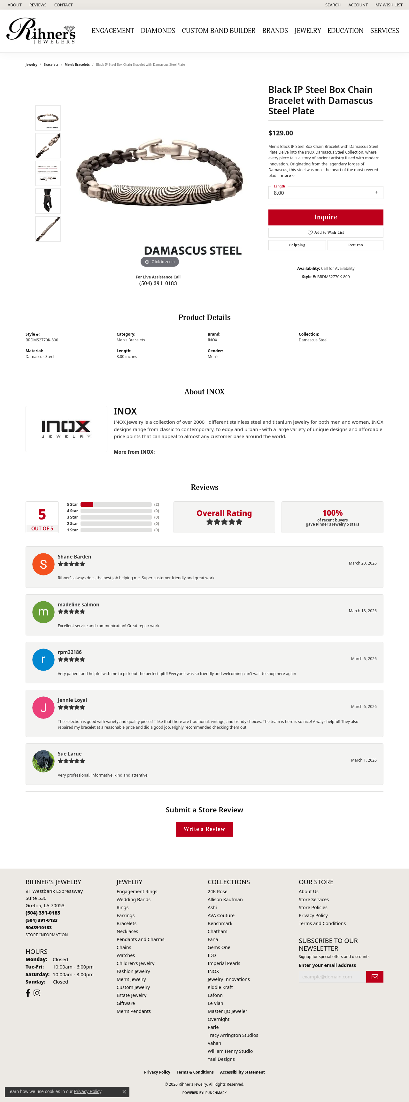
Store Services (314, 899)
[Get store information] (47, 935)
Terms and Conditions (322, 923)
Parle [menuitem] (213, 1027)
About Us (309, 891)
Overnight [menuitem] (218, 1019)
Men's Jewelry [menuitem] (131, 979)
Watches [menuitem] (126, 955)
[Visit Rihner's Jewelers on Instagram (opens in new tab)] (37, 993)
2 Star (72, 523)
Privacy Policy (313, 915)
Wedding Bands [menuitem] (133, 899)
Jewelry (308, 31)
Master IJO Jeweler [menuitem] (227, 1011)
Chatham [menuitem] (218, 931)
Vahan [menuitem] (214, 1043)
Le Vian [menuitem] (215, 1003)
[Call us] (39, 927)
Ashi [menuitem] (212, 907)
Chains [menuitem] (124, 947)
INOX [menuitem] (213, 971)
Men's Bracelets (77, 64)
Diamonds (158, 31)
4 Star (72, 510)
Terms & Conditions (195, 1072)
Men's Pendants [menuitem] (134, 1011)
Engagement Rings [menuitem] (137, 891)
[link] (14, 5)
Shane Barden (74, 556)
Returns (355, 245)
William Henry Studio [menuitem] (230, 1051)
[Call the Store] (43, 912)
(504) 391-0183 (158, 283)
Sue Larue (70, 753)
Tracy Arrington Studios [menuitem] (233, 1035)
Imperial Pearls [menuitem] (224, 963)
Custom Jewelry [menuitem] (133, 987)
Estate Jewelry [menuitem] (131, 995)
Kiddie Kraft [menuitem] (220, 987)
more (287, 175)
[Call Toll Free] (42, 920)
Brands (275, 31)
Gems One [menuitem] (219, 947)
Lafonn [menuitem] (215, 995)
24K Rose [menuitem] (218, 891)
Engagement (113, 31)
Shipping (297, 245)
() (156, 504)
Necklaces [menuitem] (127, 931)
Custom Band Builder (219, 31)
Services (384, 31)
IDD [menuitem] (212, 955)
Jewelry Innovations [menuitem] (229, 979)
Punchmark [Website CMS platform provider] (216, 1093)
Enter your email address (327, 965)
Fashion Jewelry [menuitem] (133, 971)
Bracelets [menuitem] (126, 923)
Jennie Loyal (72, 700)
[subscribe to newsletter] (374, 977)
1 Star (72, 530)
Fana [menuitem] (213, 939)
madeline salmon (78, 604)
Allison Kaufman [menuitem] (225, 899)
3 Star (72, 517)
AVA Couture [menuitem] (221, 915)
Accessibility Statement (242, 1072)
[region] (160, 173)
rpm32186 (70, 652)
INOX (212, 340)
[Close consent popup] (124, 1092)
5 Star (72, 504)
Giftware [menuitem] (126, 1003)
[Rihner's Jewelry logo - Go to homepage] (42, 31)
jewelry (31, 64)
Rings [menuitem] (122, 907)
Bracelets (51, 64)
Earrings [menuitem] (126, 915)
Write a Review (204, 829)
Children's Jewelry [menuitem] (135, 963)
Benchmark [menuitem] (220, 923)
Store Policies (313, 907)
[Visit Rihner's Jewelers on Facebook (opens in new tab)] (28, 993)
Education (346, 31)
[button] (332, 5)
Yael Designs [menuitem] (221, 1059)
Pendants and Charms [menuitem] (140, 939)
